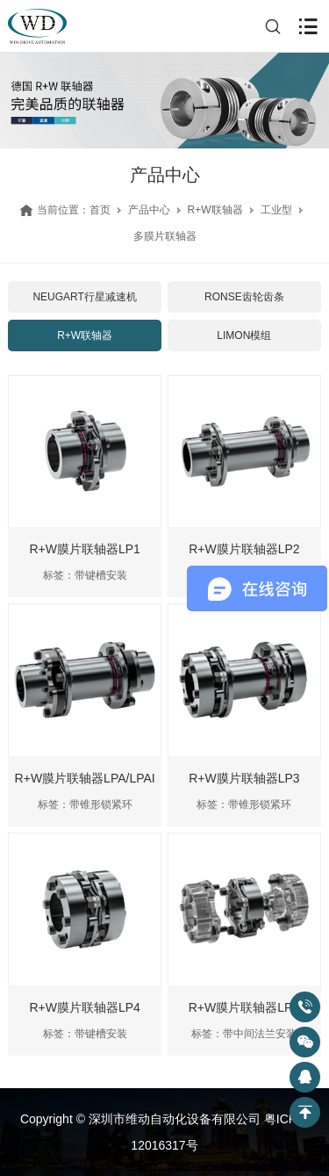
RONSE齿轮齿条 (244, 297)
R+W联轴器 (215, 210)
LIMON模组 (244, 335)
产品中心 (149, 210)
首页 (100, 210)
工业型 (276, 210)
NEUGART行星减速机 (84, 297)
